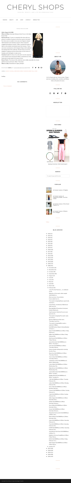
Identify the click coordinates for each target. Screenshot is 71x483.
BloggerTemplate (20, 481)
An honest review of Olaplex (60, 190)
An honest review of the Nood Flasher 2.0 (61, 204)
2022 (49, 241)
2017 (49, 251)
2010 (49, 261)
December (51, 267)
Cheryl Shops (35, 7)
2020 (49, 245)
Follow (47, 222)
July (50, 277)
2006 (49, 450)
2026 (49, 233)
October (51, 271)
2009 (49, 263)
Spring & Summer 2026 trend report (57, 164)
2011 (49, 259)
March (50, 285)
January (51, 446)
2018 (49, 249)
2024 (49, 237)
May (50, 281)
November (51, 269)
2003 (49, 456)
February (51, 287)
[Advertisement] (57, 40)
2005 (49, 452)
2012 (49, 257)
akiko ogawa (10, 71)
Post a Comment (8, 86)
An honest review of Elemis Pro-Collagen (60, 212)
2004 (49, 454)
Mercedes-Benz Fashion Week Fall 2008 (25, 71)
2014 (49, 253)
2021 (49, 243)
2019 (49, 247)
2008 (49, 265)
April (50, 283)
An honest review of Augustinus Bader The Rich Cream (60, 197)
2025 (49, 235)
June (50, 279)
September (51, 273)
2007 (49, 448)
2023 (49, 239)
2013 (49, 255)
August (51, 275)
